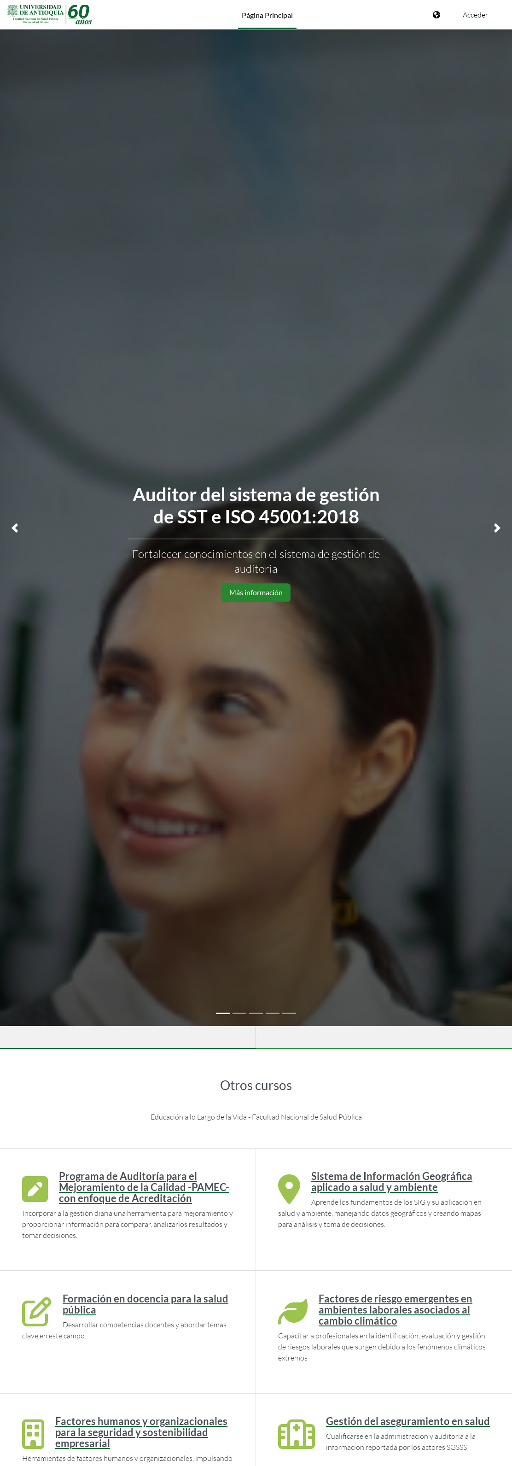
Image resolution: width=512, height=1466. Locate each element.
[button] (14, 528)
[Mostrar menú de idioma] (437, 15)
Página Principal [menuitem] (267, 15)
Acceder (475, 14)
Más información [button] (256, 592)
